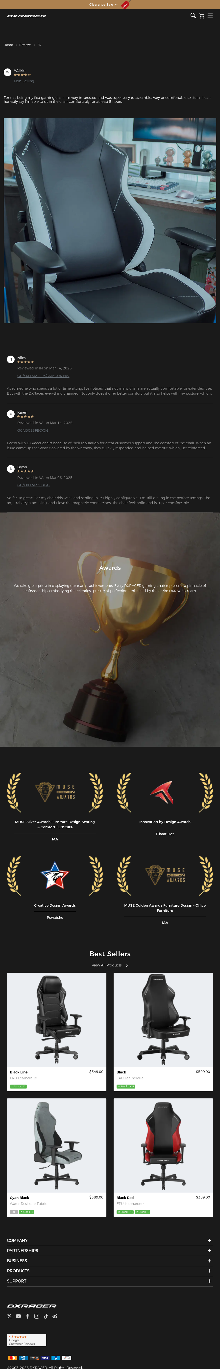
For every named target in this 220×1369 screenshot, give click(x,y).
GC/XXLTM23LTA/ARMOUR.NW (43, 376)
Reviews (25, 45)
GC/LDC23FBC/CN (32, 430)
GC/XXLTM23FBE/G (33, 485)
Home (8, 45)
